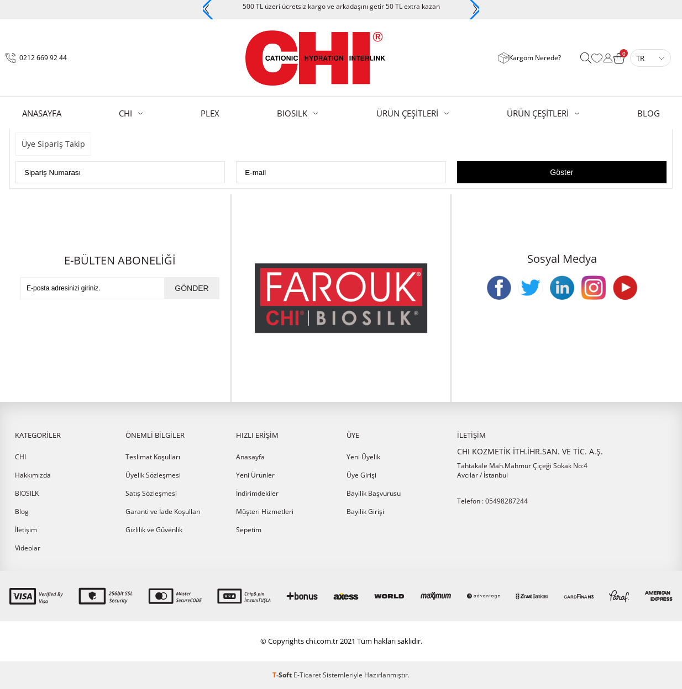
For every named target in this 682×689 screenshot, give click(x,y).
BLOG (648, 113)
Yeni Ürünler (255, 475)
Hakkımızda (33, 475)
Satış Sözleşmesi (151, 493)
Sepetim (248, 529)
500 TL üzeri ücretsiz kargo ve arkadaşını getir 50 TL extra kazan (341, 6)
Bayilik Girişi (365, 511)
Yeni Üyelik (363, 457)
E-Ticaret (307, 675)
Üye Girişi (361, 475)
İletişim (26, 529)
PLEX (210, 113)
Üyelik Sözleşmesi (153, 475)
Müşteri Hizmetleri (264, 511)
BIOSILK (292, 113)
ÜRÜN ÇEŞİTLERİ (407, 113)
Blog (22, 511)
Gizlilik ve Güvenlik (153, 529)
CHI (125, 113)
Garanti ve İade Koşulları (163, 511)
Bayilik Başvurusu (374, 493)
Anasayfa (250, 457)
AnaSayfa (41, 113)
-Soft (282, 675)
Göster (561, 172)
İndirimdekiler (257, 493)
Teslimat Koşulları (152, 457)
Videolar (27, 548)
